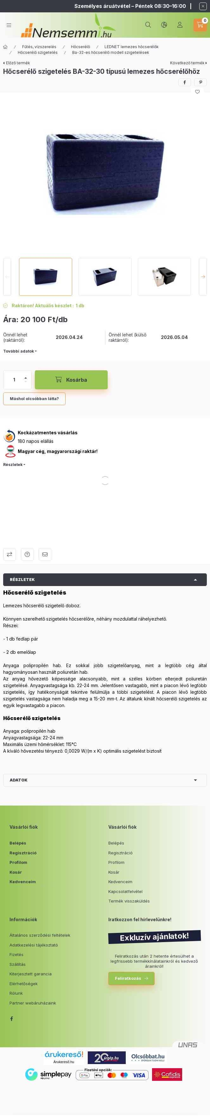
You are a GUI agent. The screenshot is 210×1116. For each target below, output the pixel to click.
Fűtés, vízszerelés (39, 46)
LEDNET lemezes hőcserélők (132, 46)
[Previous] (7, 277)
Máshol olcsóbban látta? (34, 398)
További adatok (18, 351)
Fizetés (16, 954)
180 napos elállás (36, 441)
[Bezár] (203, 6)
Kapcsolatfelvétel (125, 891)
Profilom (18, 862)
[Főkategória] (5, 47)
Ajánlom (45, 554)
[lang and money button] (164, 25)
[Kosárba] (71, 379)
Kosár (16, 872)
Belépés (18, 842)
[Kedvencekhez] (197, 92)
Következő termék (187, 63)
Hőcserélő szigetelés (38, 52)
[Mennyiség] (14, 380)
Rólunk (16, 993)
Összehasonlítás (9, 554)
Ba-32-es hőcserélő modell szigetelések (110, 52)
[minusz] (25, 382)
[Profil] (180, 25)
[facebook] (184, 82)
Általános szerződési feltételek (40, 935)
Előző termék (18, 63)
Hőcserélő (80, 46)
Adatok (19, 780)
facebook (11, 1018)
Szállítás (18, 964)
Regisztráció (23, 852)
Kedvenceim (23, 881)
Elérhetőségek (24, 983)
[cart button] (200, 25)
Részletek (12, 464)
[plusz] (25, 378)
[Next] (203, 277)
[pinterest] (200, 82)
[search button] (148, 25)
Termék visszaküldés (129, 900)
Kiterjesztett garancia (31, 973)
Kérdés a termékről (27, 554)
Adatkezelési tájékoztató (34, 944)
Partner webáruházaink (33, 1002)
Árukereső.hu (64, 1062)
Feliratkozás (128, 978)
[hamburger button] (9, 25)
